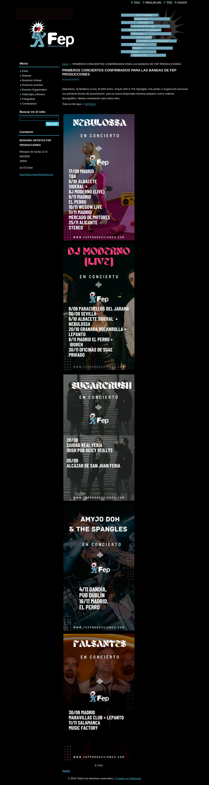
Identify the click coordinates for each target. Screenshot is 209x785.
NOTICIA (90, 104)
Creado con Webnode (128, 778)
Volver (66, 770)
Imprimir (182, 2)
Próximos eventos (32, 84)
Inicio (65, 64)
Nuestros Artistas (32, 80)
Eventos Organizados (34, 89)
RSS (169, 2)
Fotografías (28, 98)
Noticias (26, 75)
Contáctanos (29, 103)
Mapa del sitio (153, 2)
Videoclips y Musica (33, 94)
